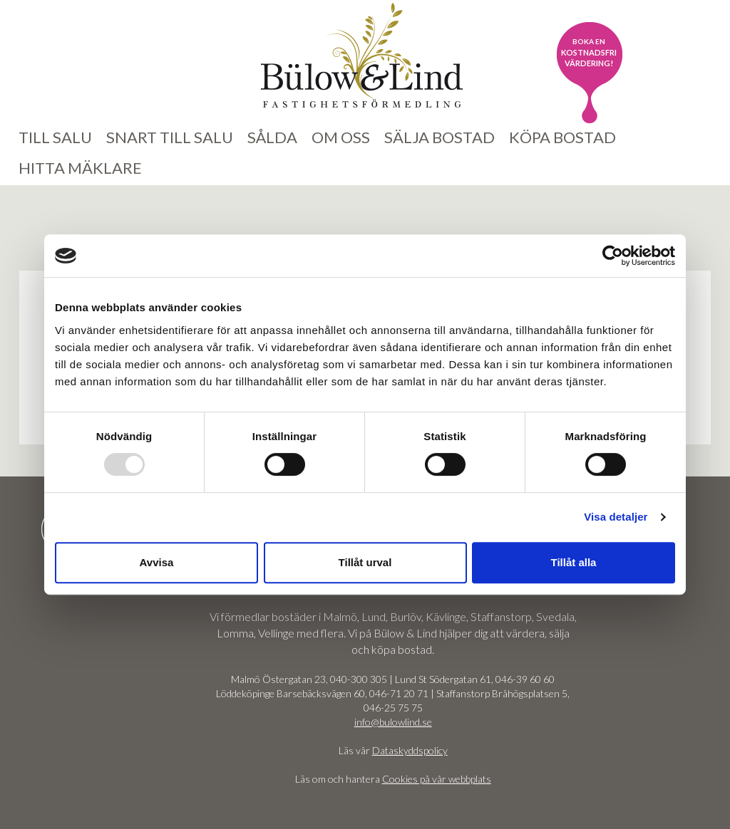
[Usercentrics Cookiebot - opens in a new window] (612, 255)
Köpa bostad (562, 137)
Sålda (272, 137)
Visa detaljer (615, 517)
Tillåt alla (574, 562)
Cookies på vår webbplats (436, 779)
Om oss (341, 137)
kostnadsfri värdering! (589, 52)
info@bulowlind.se (393, 722)
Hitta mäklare (80, 167)
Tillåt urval (365, 562)
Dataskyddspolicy (410, 750)
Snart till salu (169, 137)
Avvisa (157, 562)
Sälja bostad (439, 137)
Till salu (55, 137)
